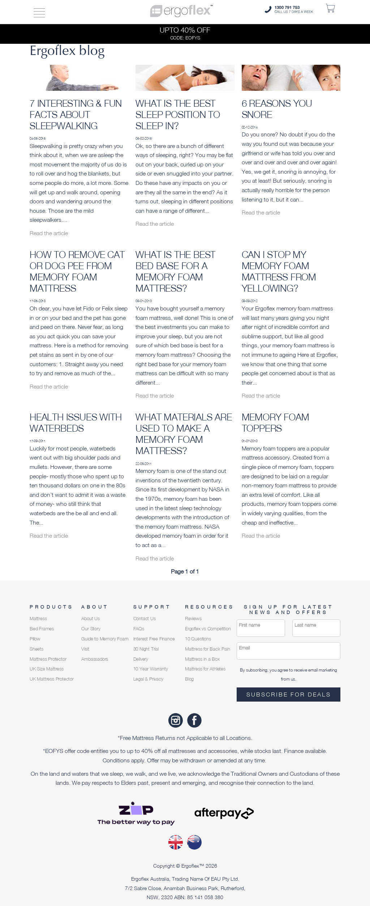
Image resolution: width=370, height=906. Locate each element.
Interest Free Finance (154, 639)
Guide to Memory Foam (104, 639)
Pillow (35, 639)
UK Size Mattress (47, 669)
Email (244, 648)
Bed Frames (42, 628)
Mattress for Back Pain (207, 649)
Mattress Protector (48, 659)
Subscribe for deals (288, 694)
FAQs (138, 628)
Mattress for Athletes (205, 669)
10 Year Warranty (150, 669)
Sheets (36, 649)
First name (249, 625)
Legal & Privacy (148, 679)
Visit (85, 649)
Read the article (49, 233)
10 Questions (198, 639)
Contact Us (144, 618)
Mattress (38, 618)
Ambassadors (94, 659)
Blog (189, 679)
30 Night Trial (146, 649)
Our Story (90, 628)
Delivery (140, 659)
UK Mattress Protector (52, 679)
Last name (305, 625)
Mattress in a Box (202, 659)
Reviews (193, 618)
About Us (90, 618)
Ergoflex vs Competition (208, 628)
